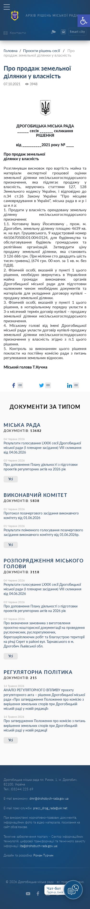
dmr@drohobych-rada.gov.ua (49, 798)
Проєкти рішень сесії (41, 50)
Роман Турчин (43, 855)
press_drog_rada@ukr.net (50, 808)
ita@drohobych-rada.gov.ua (38, 846)
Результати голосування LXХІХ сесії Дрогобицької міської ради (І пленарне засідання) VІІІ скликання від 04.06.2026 (42, 447)
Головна (11, 50)
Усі (10, 479)
